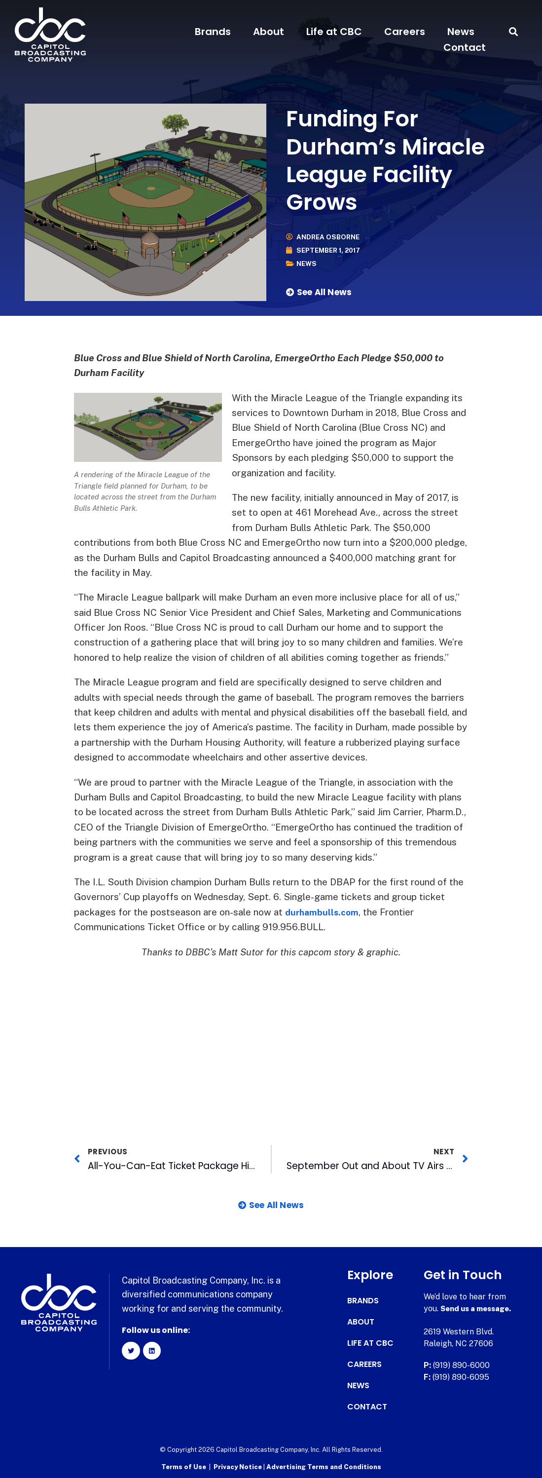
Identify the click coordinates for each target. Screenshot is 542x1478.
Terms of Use (183, 1466)
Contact (464, 47)
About (268, 31)
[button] (514, 32)
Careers (404, 31)
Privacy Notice (238, 1466)
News (460, 31)
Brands (213, 31)
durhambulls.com (324, 912)
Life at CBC (334, 31)
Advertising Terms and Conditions (323, 1466)
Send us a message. (478, 1308)
